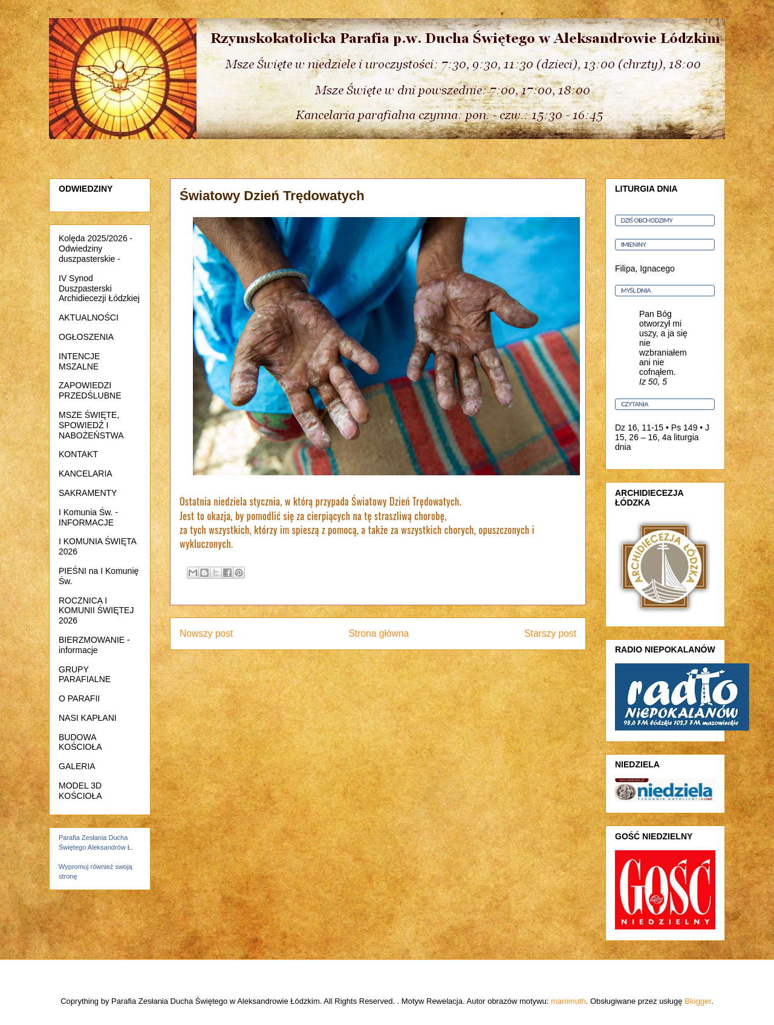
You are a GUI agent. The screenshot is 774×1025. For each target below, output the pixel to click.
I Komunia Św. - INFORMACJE (88, 517)
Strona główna (378, 633)
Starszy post (550, 633)
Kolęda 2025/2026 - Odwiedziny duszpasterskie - (95, 248)
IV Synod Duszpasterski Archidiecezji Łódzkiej (99, 288)
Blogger (698, 1001)
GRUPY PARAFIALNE (85, 675)
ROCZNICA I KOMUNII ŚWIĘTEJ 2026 (96, 611)
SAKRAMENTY (88, 493)
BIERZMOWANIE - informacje (94, 645)
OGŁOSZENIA (86, 337)
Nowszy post (206, 633)
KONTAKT (78, 454)
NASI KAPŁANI (88, 718)
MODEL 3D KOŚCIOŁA (80, 791)
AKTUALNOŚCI (89, 317)
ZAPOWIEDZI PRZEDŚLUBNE (90, 390)
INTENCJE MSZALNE (79, 361)
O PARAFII (79, 698)
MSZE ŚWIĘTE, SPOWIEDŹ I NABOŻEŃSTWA (91, 425)
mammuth (568, 1001)
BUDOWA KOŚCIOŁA (80, 742)
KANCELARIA (85, 473)
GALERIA (77, 766)
